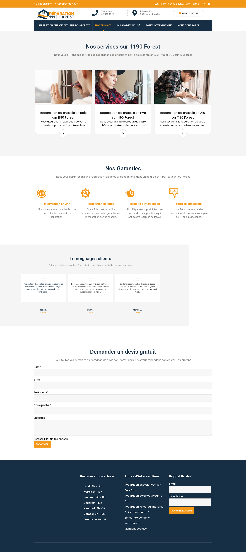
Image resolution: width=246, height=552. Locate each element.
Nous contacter (188, 25)
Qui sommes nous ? (128, 25)
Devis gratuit (188, 13)
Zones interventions (159, 25)
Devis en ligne (44, 3)
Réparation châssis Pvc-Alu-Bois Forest (64, 25)
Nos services (103, 25)
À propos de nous (67, 3)
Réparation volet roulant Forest (144, 506)
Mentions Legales (136, 528)
